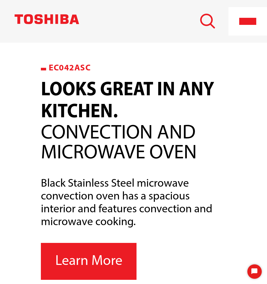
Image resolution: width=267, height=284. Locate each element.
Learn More (88, 261)
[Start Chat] (254, 271)
